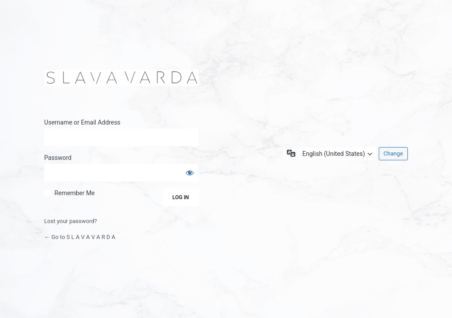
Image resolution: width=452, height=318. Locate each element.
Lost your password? (70, 221)
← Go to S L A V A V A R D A (79, 237)
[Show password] (190, 173)
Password (58, 157)
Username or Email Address (82, 122)
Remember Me (74, 193)
